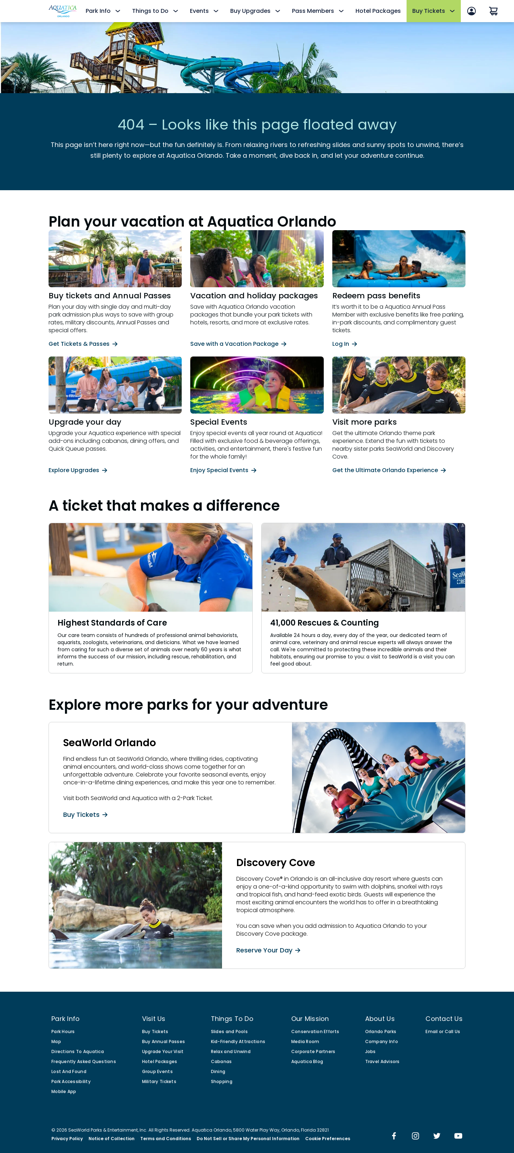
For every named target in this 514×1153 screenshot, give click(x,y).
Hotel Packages (378, 11)
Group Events (157, 1071)
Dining (218, 1071)
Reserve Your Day (268, 950)
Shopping (221, 1081)
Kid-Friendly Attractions (238, 1042)
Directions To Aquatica (77, 1052)
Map (56, 1042)
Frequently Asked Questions (83, 1061)
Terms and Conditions (165, 1139)
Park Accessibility (71, 1081)
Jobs (370, 1052)
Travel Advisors (382, 1061)
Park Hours (63, 1032)
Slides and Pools (229, 1032)
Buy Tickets (85, 814)
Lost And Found (68, 1071)
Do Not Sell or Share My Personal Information (248, 1139)
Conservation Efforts (315, 1032)
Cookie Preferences (327, 1139)
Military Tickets (159, 1081)
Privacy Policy (67, 1139)
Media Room (305, 1042)
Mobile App (63, 1091)
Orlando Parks (381, 1032)
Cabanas (221, 1061)
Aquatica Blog (307, 1061)
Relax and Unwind (231, 1052)
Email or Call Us (442, 1032)
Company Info (381, 1042)
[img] (394, 1137)
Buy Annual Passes (163, 1042)
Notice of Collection (112, 1139)
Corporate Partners (313, 1052)
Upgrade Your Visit (163, 1052)
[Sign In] (471, 11)
